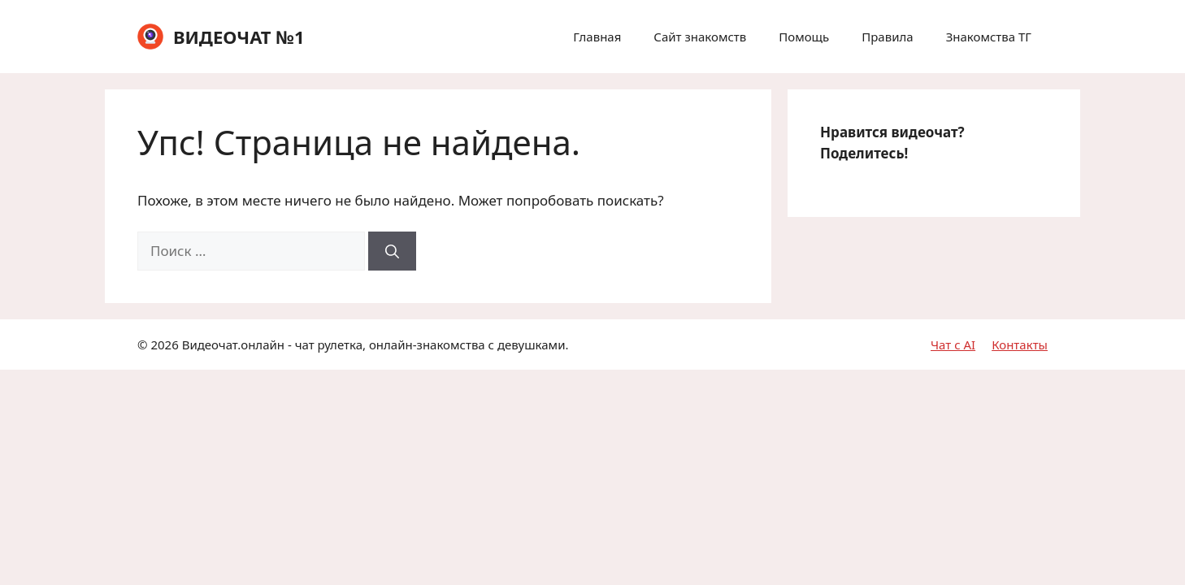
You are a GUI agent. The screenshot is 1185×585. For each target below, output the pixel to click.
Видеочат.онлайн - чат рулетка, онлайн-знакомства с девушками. (375, 344)
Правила (887, 36)
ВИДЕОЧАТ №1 (239, 36)
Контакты (1020, 344)
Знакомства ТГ (988, 36)
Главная (597, 36)
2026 (164, 344)
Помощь (804, 36)
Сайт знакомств (699, 36)
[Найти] (392, 251)
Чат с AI (953, 344)
